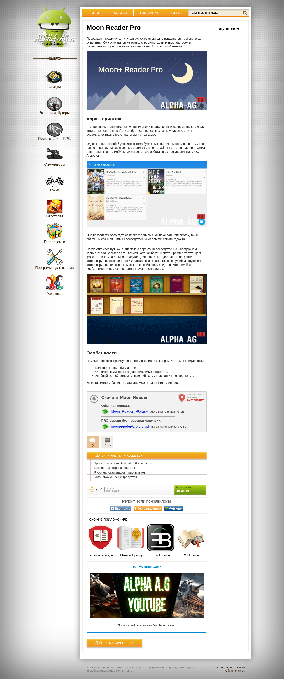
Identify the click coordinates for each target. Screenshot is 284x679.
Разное (176, 12)
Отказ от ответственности (229, 667)
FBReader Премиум (131, 555)
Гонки (54, 181)
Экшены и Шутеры (55, 104)
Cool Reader (192, 555)
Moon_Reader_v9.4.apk (130, 411)
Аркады (54, 78)
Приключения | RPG (54, 129)
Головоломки (54, 233)
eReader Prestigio (101, 555)
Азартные (54, 284)
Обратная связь (235, 670)
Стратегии (54, 207)
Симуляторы (54, 155)
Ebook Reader (162, 555)
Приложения (149, 12)
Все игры (120, 12)
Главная (95, 12)
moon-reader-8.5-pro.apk (130, 426)
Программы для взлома (54, 259)
